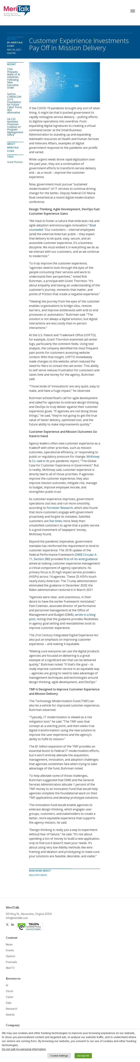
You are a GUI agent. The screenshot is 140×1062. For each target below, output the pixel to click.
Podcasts (11, 962)
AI (7, 985)
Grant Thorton (15, 162)
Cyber (9, 997)
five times (55, 521)
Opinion (10, 956)
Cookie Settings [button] (59, 1055)
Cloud (9, 991)
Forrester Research (60, 508)
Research (11, 1008)
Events (10, 950)
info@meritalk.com (17, 917)
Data (8, 1002)
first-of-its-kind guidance (81, 559)
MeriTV (10, 967)
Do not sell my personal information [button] (24, 1049)
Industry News (38, 875)
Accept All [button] (83, 1055)
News (9, 944)
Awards (10, 1014)
